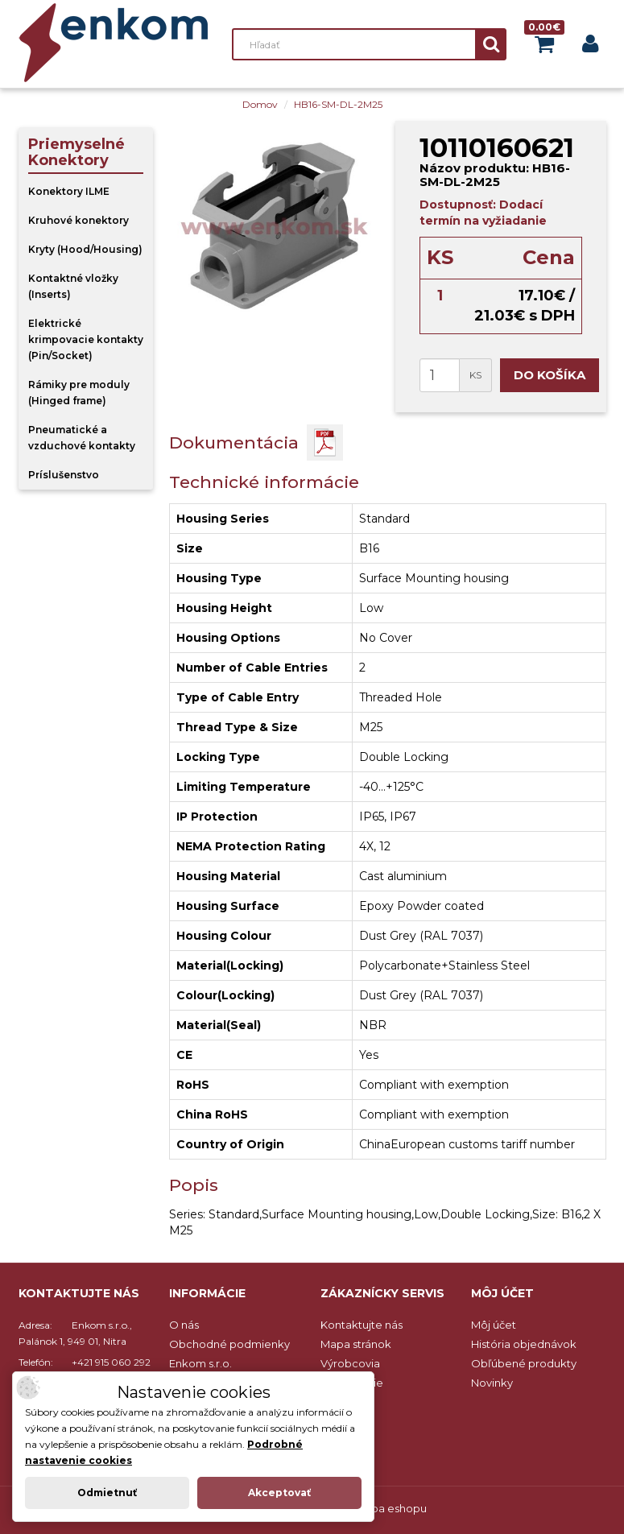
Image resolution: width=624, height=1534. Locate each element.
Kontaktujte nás (361, 1324)
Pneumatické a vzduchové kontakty (81, 438)
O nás (184, 1324)
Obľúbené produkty (523, 1363)
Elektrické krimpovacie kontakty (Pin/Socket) (85, 339)
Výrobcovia (350, 1363)
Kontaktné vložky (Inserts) (73, 286)
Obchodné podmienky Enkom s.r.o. (229, 1354)
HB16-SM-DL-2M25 (338, 104)
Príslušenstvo (63, 475)
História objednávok (523, 1344)
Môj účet (493, 1324)
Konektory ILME (69, 191)
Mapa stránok (355, 1344)
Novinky (492, 1382)
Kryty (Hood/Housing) (85, 249)
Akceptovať (279, 1492)
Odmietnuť (107, 1492)
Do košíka (549, 374)
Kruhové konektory (78, 220)
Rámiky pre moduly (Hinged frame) (79, 392)
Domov (260, 104)
